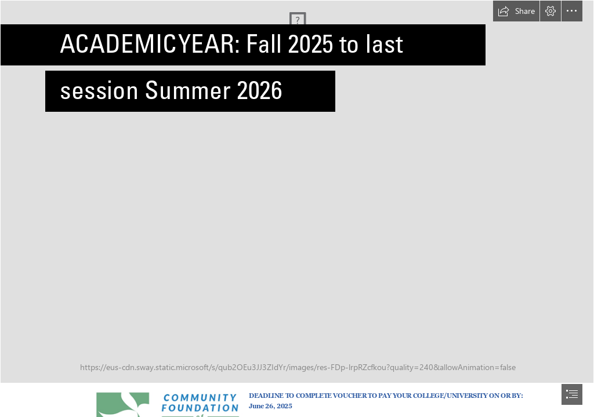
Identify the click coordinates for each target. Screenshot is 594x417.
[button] (516, 11)
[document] (297, 208)
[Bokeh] (297, 191)
